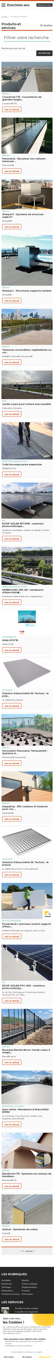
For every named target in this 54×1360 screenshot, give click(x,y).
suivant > (29, 1251)
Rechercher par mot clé (13, 48)
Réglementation (29, 1287)
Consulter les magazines (26, 1311)
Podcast (26, 1290)
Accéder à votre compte (26, 1308)
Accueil (4, 16)
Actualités (6, 1280)
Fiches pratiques (29, 1283)
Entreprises (6, 1283)
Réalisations (7, 1290)
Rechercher (44, 53)
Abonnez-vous (44, 5)
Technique (6, 1287)
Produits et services (19, 16)
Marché (25, 1280)
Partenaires (27, 1294)
